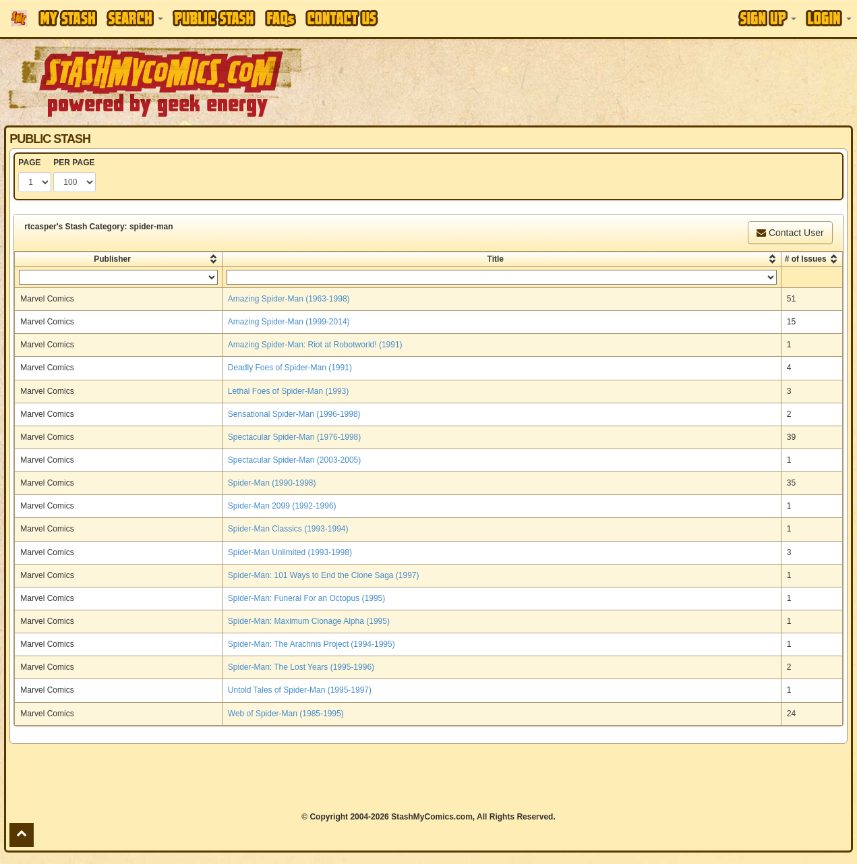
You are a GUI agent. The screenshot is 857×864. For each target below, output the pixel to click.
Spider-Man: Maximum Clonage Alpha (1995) (309, 621)
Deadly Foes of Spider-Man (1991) (290, 367)
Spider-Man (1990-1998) (272, 483)
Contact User (790, 232)
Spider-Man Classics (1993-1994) (288, 529)
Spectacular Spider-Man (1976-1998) (294, 437)
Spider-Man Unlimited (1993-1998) (290, 552)
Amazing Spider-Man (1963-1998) (289, 299)
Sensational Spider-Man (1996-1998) (294, 414)
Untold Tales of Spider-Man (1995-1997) (300, 690)
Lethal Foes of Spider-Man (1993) (288, 391)
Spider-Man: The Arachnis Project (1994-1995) (311, 644)
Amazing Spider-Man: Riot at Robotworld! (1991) (315, 344)
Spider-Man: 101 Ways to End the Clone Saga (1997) (323, 575)
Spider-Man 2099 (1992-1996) (282, 506)
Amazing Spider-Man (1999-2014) (289, 321)
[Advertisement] (606, 81)
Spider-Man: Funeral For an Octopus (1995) (306, 598)
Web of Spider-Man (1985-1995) (286, 713)
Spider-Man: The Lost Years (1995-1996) (301, 667)
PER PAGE (73, 162)
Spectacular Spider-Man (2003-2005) (294, 460)
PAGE (29, 162)
